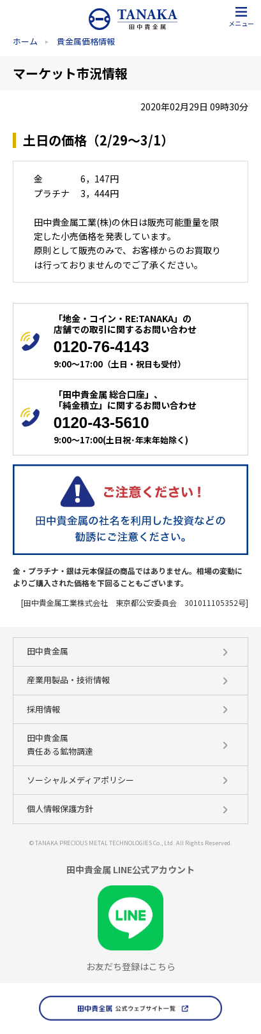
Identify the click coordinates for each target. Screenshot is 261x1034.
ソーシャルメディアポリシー (80, 780)
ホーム (25, 41)
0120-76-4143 (101, 346)
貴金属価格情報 (86, 41)
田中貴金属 (47, 651)
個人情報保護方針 (60, 808)
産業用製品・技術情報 (68, 680)
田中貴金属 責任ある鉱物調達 (60, 744)
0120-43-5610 (101, 422)
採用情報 (43, 709)
